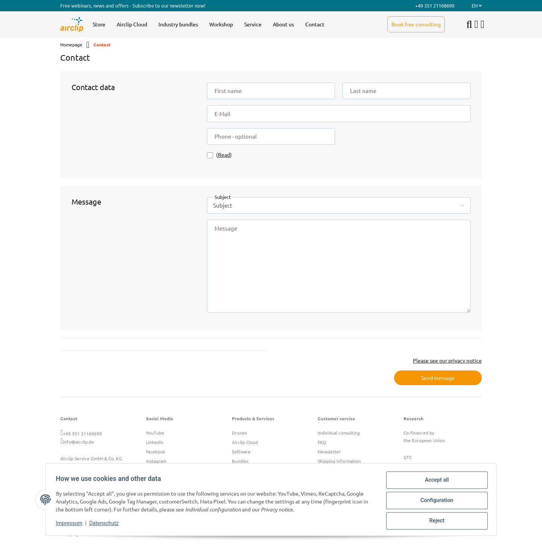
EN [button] (477, 5)
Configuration (435, 502)
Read (224, 154)
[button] (476, 24)
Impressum (71, 525)
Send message (438, 377)
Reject (435, 521)
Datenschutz (105, 525)
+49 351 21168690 (82, 433)
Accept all (435, 482)
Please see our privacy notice (447, 360)
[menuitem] (99, 24)
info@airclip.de (78, 442)
